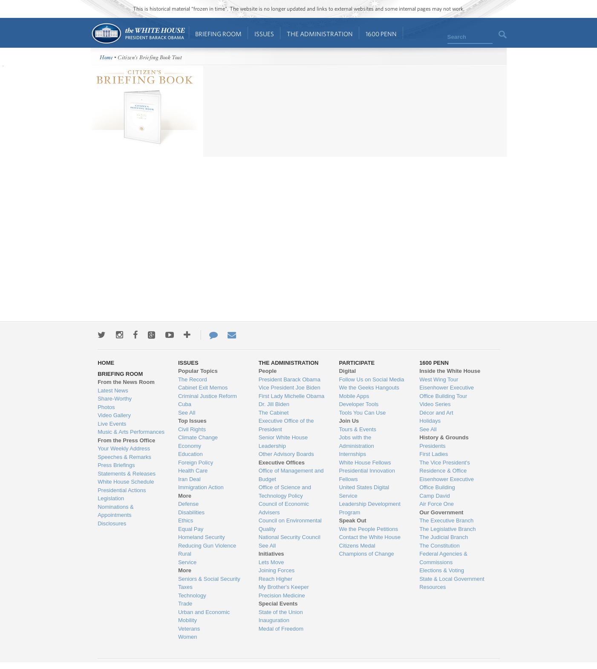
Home (138, 33)
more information (140, 147)
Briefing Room (218, 33)
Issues (264, 33)
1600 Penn (381, 33)
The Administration (320, 33)
